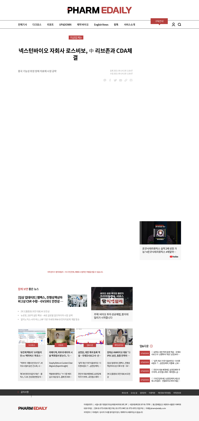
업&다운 (90, 345)
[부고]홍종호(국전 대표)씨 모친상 (35, 311)
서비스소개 (129, 24)
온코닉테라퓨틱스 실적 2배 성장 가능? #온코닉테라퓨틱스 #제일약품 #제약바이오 (160, 252)
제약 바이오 (83, 24)
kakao (104, 80)
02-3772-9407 (120, 408)
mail (120, 80)
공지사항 (25, 392)
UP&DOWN (65, 24)
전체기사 (22, 24)
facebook (110, 80)
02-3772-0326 (102, 408)
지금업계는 (76, 38)
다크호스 (36, 24)
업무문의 (143, 392)
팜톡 (116, 24)
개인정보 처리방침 (164, 392)
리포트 (50, 24)
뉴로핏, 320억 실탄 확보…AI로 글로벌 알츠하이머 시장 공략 (47, 315)
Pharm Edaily (32, 408)
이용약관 (152, 392)
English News (101, 24)
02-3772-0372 (131, 408)
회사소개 (125, 392)
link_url (125, 80)
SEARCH (179, 24)
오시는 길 (134, 392)
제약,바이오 (118, 345)
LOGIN (173, 24)
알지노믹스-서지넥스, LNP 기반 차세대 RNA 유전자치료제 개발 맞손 (50, 319)
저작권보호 (177, 392)
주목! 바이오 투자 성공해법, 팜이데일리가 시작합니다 (111, 315)
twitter (115, 80)
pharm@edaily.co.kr (158, 408)
